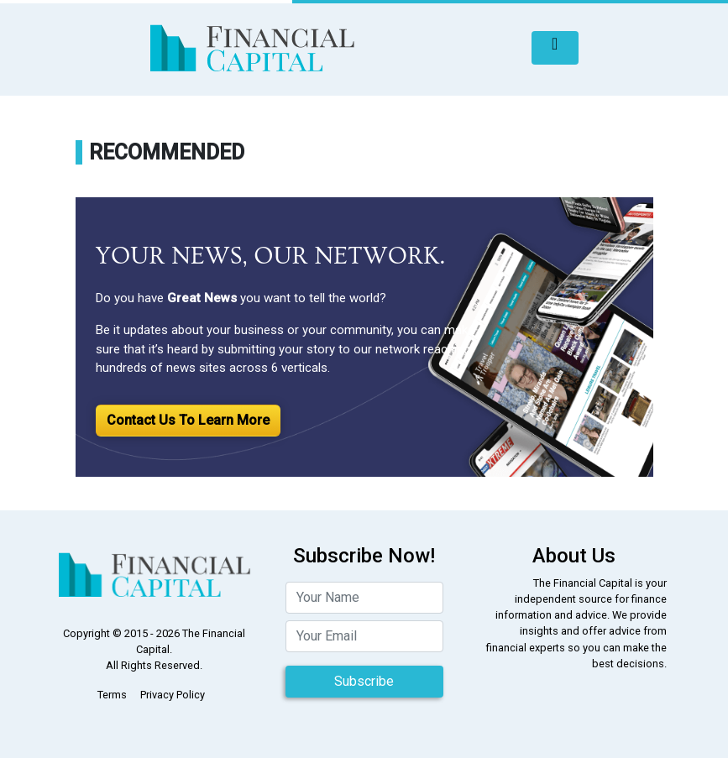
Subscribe (364, 681)
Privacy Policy (172, 694)
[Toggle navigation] (555, 48)
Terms (112, 694)
